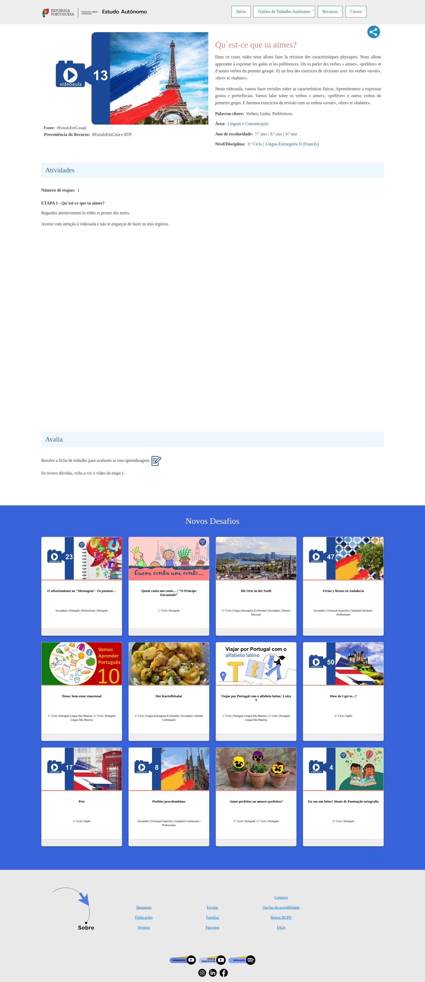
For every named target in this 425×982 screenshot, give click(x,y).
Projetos (144, 927)
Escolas (212, 907)
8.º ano (276, 134)
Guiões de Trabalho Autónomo (284, 11)
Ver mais (370, 856)
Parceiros (212, 927)
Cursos (356, 11)
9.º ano (291, 134)
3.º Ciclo (254, 144)
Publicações (144, 917)
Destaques (143, 907)
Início (241, 11)
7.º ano (261, 134)
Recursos (330, 11)
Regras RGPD (281, 917)
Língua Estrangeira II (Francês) (292, 144)
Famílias (212, 917)
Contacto (281, 897)
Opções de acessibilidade (281, 907)
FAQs (281, 927)
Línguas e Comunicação (248, 123)
